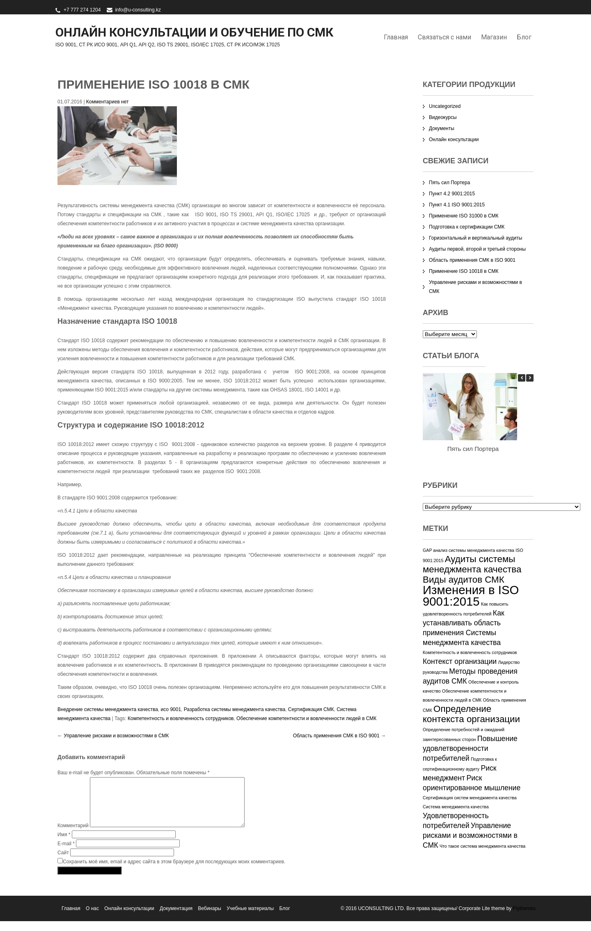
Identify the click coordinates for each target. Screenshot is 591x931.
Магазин (494, 37)
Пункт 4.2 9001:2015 (452, 194)
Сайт (63, 862)
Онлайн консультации (454, 139)
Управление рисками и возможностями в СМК (113, 736)
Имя (63, 844)
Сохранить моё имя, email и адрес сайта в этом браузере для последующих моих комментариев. (174, 871)
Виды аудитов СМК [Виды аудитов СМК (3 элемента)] (463, 579)
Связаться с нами (444, 37)
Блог (524, 37)
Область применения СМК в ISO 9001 (339, 736)
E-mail (66, 853)
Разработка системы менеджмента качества (234, 709)
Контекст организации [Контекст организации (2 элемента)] (460, 661)
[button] (530, 378)
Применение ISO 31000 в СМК (464, 216)
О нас (92, 918)
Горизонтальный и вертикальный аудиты (475, 238)
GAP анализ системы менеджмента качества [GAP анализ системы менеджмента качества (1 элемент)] (468, 550)
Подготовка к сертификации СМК (466, 227)
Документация (176, 918)
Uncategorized (444, 106)
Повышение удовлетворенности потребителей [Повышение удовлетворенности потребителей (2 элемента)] (470, 748)
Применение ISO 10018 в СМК (464, 271)
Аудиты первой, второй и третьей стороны (477, 249)
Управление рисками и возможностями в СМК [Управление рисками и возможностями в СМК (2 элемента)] (470, 835)
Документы (441, 128)
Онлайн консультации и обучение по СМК (194, 32)
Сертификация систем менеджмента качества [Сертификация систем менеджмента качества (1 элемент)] (470, 797)
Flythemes (523, 918)
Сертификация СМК (311, 709)
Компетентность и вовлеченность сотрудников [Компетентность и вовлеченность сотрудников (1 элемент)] (470, 652)
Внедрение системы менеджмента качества (107, 709)
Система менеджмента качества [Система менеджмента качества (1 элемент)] (456, 806)
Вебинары (209, 918)
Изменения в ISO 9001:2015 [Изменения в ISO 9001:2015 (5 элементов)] (471, 595)
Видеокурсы (443, 117)
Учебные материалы (250, 918)
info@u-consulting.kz (138, 10)
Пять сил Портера (449, 182)
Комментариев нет (107, 102)
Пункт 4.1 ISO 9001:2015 (457, 205)
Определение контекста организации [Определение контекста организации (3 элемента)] (471, 714)
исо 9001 (171, 709)
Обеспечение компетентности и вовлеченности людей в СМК (306, 718)
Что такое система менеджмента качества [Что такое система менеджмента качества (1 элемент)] (482, 846)
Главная (396, 37)
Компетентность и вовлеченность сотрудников (181, 718)
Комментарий (73, 835)
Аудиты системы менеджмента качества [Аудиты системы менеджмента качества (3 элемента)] (472, 564)
